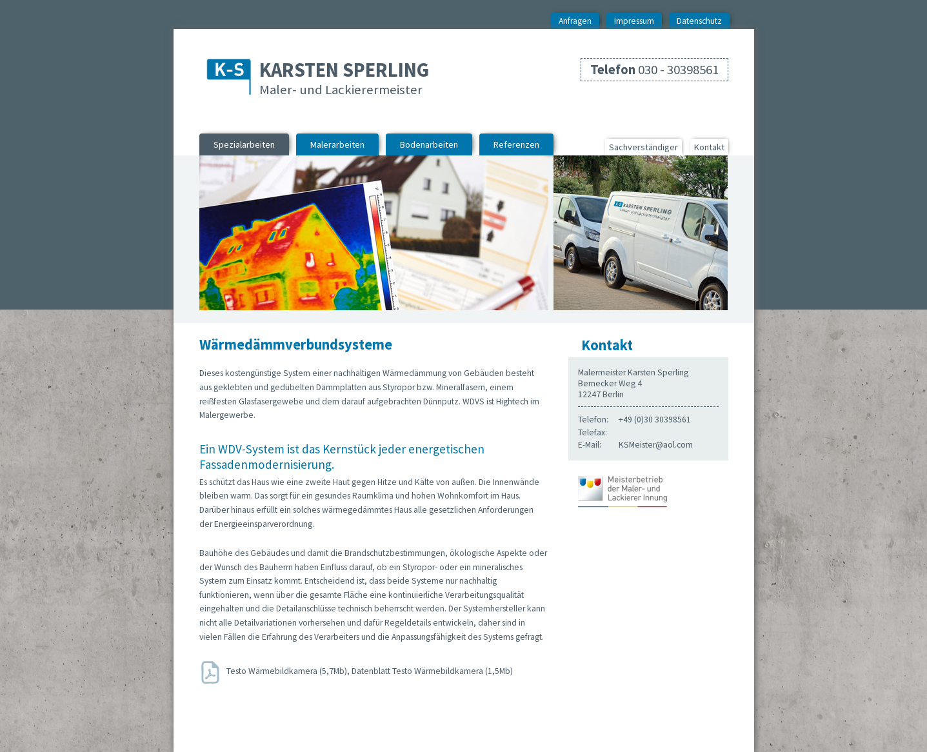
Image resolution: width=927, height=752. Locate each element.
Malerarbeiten (337, 144)
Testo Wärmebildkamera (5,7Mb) (286, 671)
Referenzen (516, 144)
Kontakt (709, 147)
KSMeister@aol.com (656, 444)
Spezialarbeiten (244, 144)
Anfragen (575, 20)
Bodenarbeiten (429, 144)
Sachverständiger (643, 147)
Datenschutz (699, 20)
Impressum (634, 20)
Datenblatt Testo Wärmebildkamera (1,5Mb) (432, 671)
